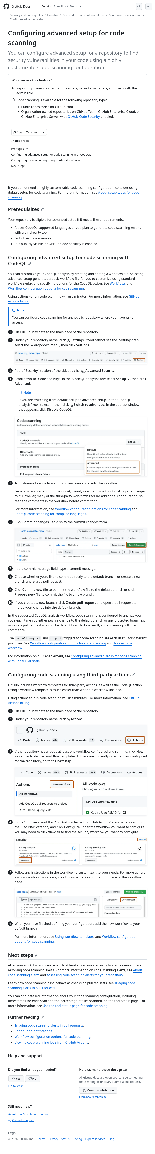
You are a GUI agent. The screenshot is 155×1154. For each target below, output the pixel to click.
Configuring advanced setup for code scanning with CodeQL (69, 260)
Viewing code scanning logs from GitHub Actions (51, 1042)
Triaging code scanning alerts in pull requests (49, 1025)
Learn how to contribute (93, 1097)
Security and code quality (26, 15)
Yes (16, 1078)
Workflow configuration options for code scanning (46, 288)
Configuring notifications (33, 1031)
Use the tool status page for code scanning (75, 1005)
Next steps (23, 954)
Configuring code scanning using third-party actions (72, 674)
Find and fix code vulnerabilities (83, 15)
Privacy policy (15, 1085)
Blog (111, 1139)
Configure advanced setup (27, 19)
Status (65, 1139)
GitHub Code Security (84, 116)
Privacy (53, 1139)
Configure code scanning (125, 15)
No (32, 1078)
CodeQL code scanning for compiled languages (50, 514)
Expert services (95, 1139)
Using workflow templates (74, 936)
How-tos (52, 15)
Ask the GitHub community (28, 1114)
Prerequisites (26, 209)
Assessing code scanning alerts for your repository (85, 975)
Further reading (26, 1017)
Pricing (77, 1139)
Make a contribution (98, 1090)
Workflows (118, 283)
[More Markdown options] (43, 132)
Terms (41, 1139)
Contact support (21, 1120)
